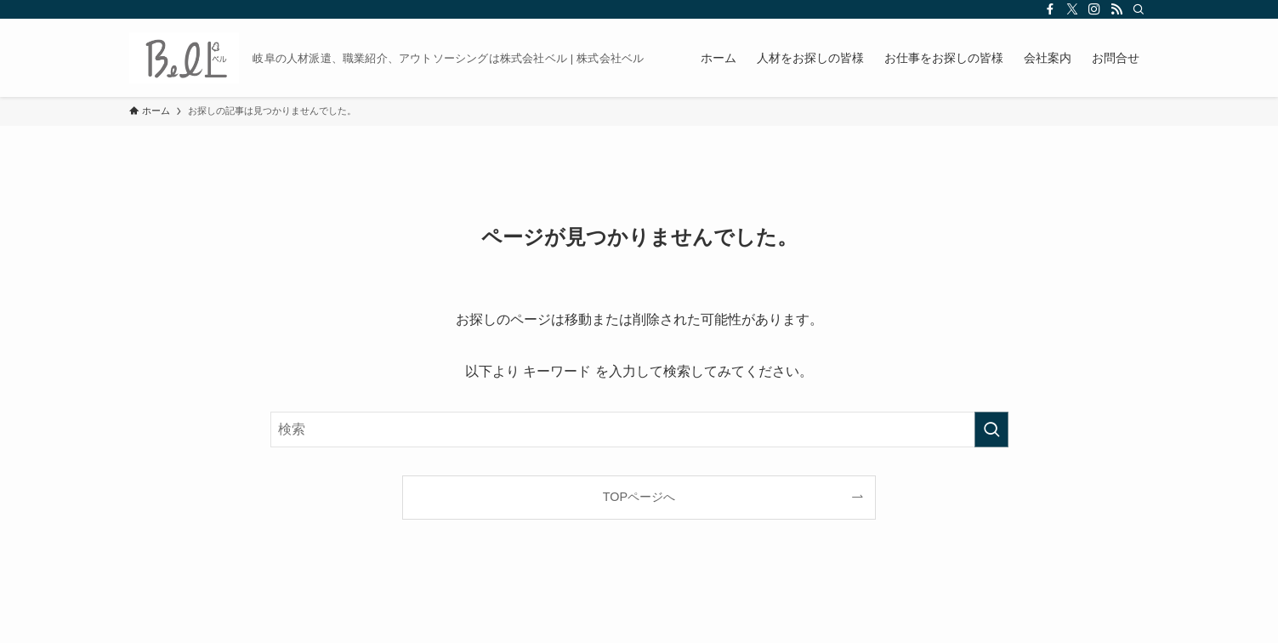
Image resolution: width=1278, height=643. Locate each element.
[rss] (1116, 9)
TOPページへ (639, 497)
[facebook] (1050, 9)
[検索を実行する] (991, 429)
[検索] (1138, 9)
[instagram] (1094, 9)
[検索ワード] (639, 429)
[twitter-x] (1072, 9)
